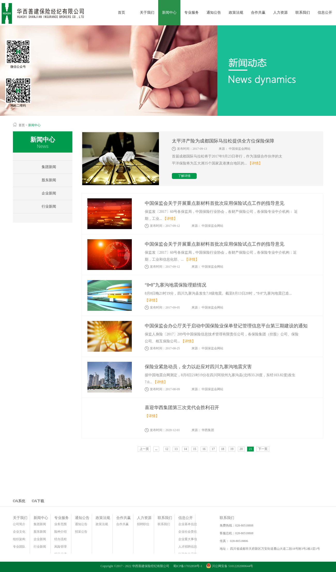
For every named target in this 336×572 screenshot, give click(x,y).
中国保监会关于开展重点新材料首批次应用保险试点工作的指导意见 (214, 203)
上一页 (144, 449)
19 (231, 449)
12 (166, 449)
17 (213, 449)
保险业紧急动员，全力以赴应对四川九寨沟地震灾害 (198, 366)
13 (176, 449)
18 (222, 449)
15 (194, 449)
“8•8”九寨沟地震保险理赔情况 (175, 285)
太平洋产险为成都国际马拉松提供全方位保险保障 (223, 141)
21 (250, 449)
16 (203, 449)
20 (241, 449)
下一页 (263, 449)
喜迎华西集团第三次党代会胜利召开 (182, 407)
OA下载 (38, 501)
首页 (121, 12)
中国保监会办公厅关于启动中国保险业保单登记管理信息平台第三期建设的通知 (226, 325)
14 (185, 449)
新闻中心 (34, 125)
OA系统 (19, 501)
